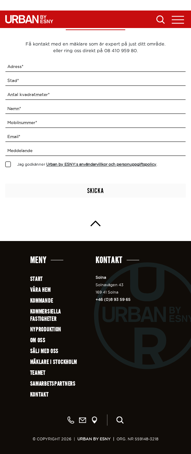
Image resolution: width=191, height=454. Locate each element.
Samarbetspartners (53, 383)
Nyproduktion (46, 329)
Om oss (37, 340)
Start (36, 279)
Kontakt (39, 394)
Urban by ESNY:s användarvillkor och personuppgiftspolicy (101, 164)
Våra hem (40, 290)
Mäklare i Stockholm (53, 362)
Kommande (41, 300)
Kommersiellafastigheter (45, 315)
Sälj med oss (44, 351)
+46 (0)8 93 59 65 (113, 299)
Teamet (37, 373)
